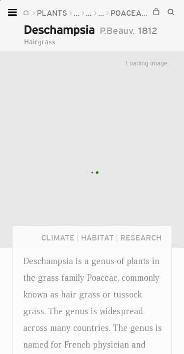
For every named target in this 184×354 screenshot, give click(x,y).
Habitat (97, 237)
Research (140, 237)
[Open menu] (13, 12)
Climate (58, 237)
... (76, 12)
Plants (52, 12)
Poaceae (128, 12)
